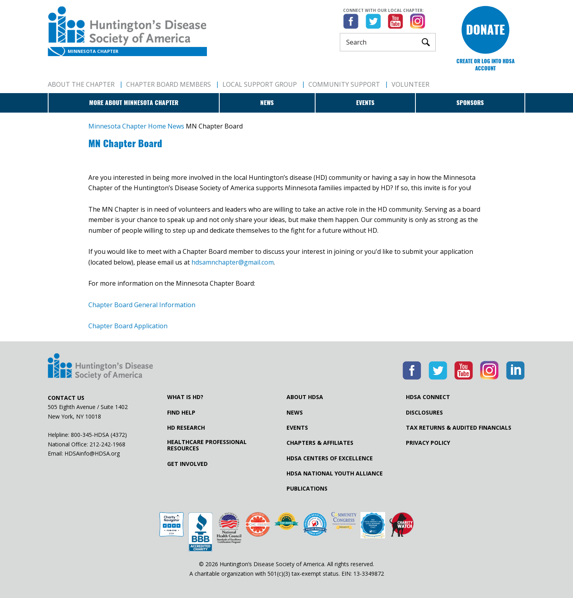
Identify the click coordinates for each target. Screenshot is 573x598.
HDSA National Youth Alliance (334, 473)
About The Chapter (81, 84)
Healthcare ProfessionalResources (207, 445)
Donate (485, 29)
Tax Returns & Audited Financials (458, 428)
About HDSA (304, 397)
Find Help (181, 412)
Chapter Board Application (128, 325)
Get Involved (187, 464)
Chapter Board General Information (141, 304)
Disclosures (424, 412)
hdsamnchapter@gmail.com (232, 262)
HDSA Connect (428, 397)
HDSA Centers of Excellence (329, 458)
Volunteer (410, 84)
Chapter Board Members (168, 84)
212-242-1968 (107, 444)
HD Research (186, 428)
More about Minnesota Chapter (133, 103)
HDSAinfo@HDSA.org (92, 453)
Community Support (344, 84)
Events (365, 103)
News (267, 103)
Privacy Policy (428, 443)
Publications (306, 488)
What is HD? (185, 397)
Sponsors (470, 103)
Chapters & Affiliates (319, 443)
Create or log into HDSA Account (485, 65)
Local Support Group (259, 84)
